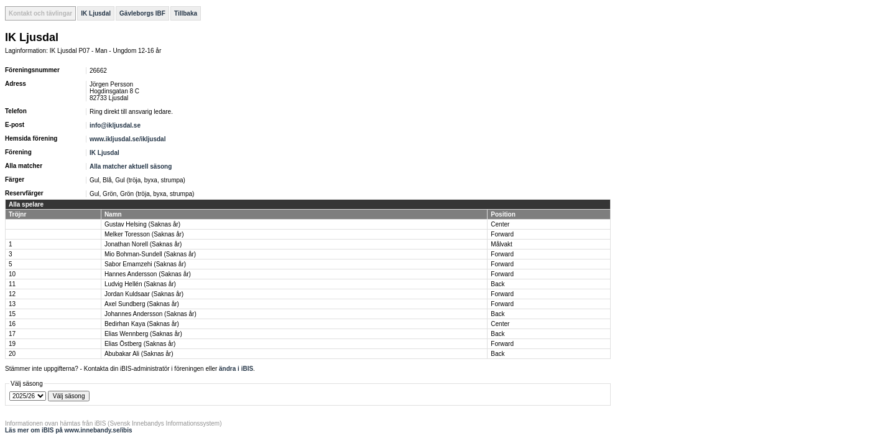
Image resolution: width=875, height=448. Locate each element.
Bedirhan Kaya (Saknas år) (141, 323)
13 (12, 304)
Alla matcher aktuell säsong (131, 166)
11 (12, 284)
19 (12, 343)
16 (12, 323)
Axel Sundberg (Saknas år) (141, 304)
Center (500, 224)
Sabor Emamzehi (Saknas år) (145, 264)
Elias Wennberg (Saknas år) (143, 333)
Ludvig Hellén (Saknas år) (140, 284)
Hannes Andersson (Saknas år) (147, 274)
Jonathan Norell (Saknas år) (143, 244)
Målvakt (501, 244)
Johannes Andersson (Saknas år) (150, 313)
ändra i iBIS (236, 368)
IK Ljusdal (96, 13)
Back (497, 284)
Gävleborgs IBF (142, 13)
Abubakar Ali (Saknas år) (139, 353)
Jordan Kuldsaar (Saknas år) (143, 294)
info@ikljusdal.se (116, 125)
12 (12, 294)
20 (12, 353)
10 (12, 274)
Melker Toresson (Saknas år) (144, 234)
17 (12, 333)
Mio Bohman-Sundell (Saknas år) (150, 254)
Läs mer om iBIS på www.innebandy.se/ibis (68, 430)
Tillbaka (185, 13)
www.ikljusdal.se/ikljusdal (127, 139)
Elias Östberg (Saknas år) (140, 343)
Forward (502, 234)
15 (12, 313)
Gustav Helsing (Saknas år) (142, 224)
